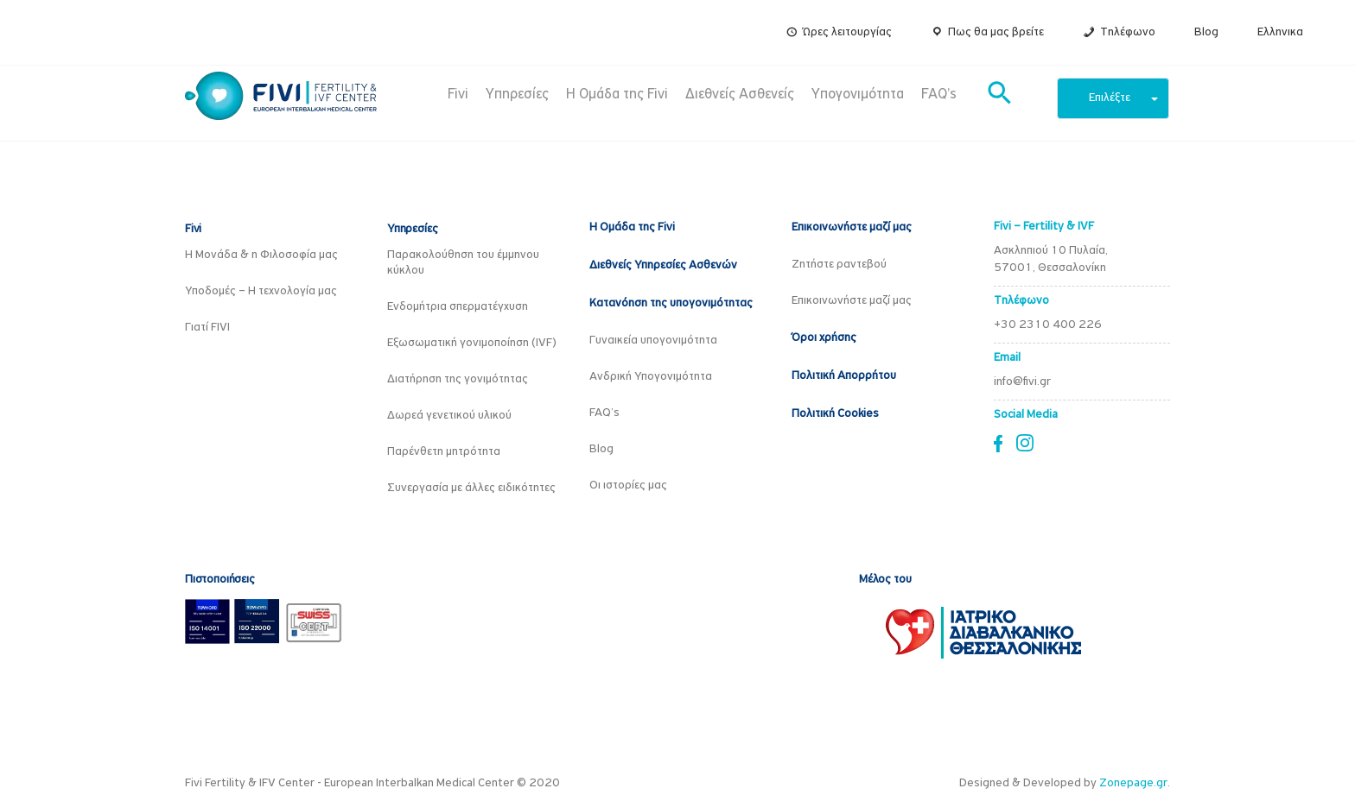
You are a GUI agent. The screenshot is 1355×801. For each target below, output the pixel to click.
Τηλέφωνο (1127, 32)
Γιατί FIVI (207, 327)
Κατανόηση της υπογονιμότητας (671, 303)
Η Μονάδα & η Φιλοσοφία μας (261, 255)
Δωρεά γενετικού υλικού (449, 415)
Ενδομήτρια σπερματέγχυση (457, 306)
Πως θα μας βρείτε (996, 32)
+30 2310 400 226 (1048, 325)
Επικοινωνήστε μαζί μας (852, 227)
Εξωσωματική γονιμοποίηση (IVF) (472, 343)
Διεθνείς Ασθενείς (739, 94)
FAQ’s (939, 94)
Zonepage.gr (1133, 783)
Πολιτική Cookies (835, 413)
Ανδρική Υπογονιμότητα (650, 376)
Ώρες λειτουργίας (847, 32)
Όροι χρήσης (824, 337)
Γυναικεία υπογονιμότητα (653, 340)
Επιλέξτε (1123, 97)
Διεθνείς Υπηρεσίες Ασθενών (663, 265)
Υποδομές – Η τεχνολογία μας (261, 291)
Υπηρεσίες (517, 94)
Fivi (458, 94)
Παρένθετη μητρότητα (443, 451)
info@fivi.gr (1022, 381)
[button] (1000, 94)
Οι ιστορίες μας (628, 485)
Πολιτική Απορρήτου (844, 375)
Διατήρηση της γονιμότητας (457, 379)
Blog (1206, 32)
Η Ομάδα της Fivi (617, 94)
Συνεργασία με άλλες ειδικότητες (471, 488)
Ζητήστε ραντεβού (839, 264)
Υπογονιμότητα (857, 94)
